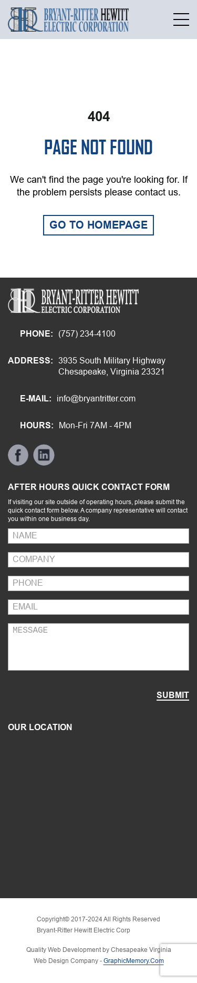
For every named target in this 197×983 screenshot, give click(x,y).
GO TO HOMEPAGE (98, 225)
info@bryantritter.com (96, 398)
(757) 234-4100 (87, 333)
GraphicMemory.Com (133, 961)
